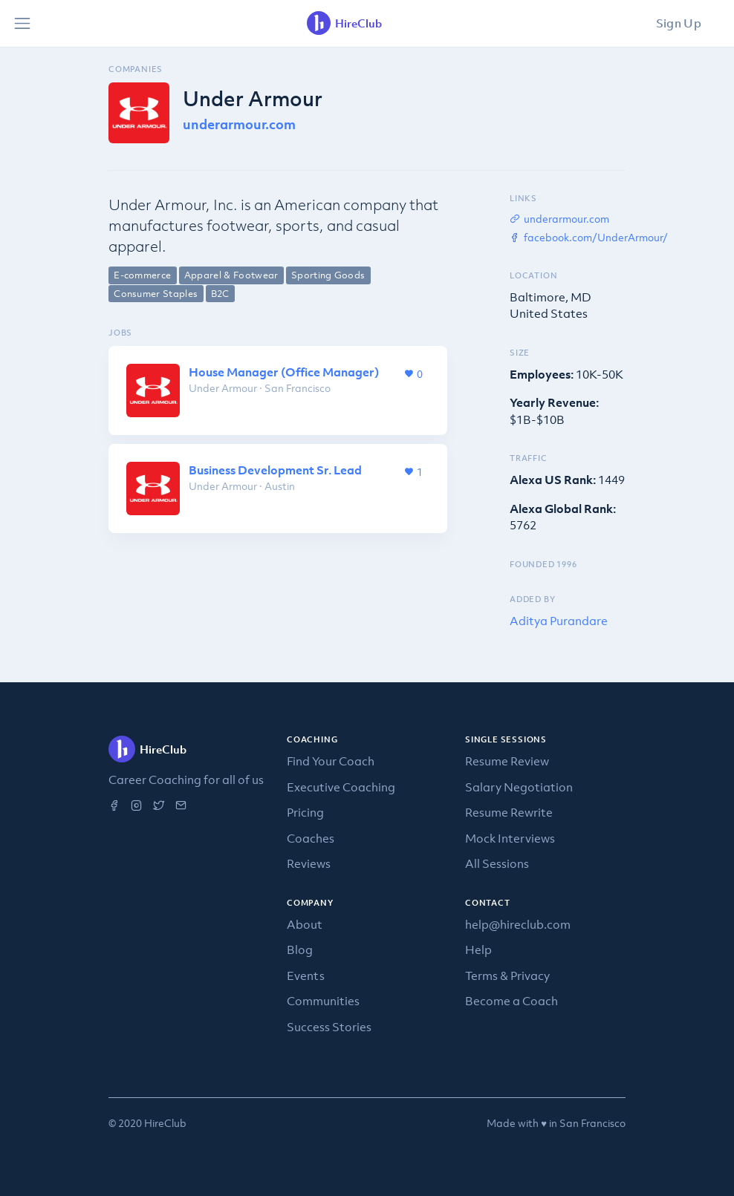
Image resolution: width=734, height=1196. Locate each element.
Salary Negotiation (519, 787)
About (304, 924)
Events (306, 975)
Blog (300, 949)
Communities (323, 1000)
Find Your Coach (330, 761)
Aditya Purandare (559, 620)
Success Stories (329, 1026)
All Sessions (497, 863)
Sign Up (678, 23)
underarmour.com (239, 124)
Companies (135, 69)
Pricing (305, 812)
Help (478, 949)
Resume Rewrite (509, 812)
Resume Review (507, 761)
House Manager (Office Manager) (284, 372)
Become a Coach (511, 1000)
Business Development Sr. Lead (275, 470)
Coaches (310, 838)
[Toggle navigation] (22, 23)
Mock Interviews (510, 838)
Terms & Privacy (507, 975)
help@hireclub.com (518, 924)
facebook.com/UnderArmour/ (589, 237)
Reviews (309, 863)
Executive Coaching (341, 787)
